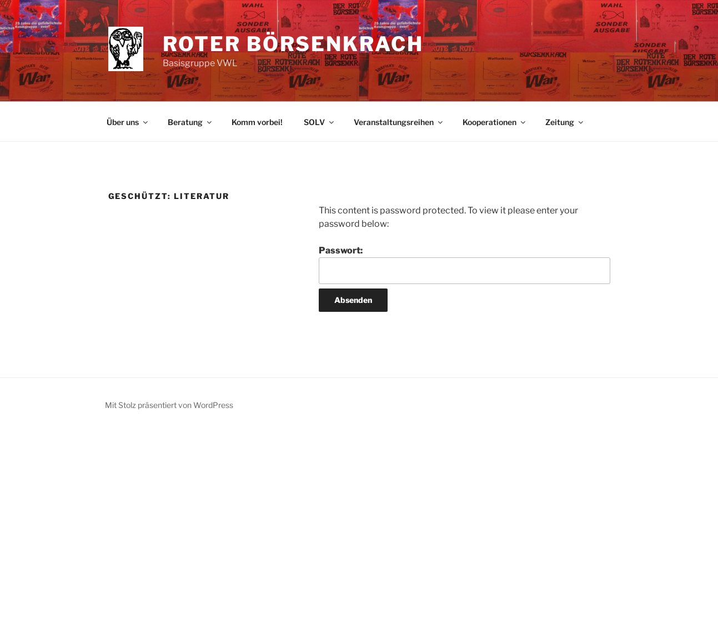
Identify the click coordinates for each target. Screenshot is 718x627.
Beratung (190, 122)
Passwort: (464, 264)
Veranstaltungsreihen (399, 122)
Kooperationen (495, 122)
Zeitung (565, 122)
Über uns (128, 122)
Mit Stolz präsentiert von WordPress (169, 405)
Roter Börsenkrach (293, 44)
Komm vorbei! (257, 122)
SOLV (319, 122)
